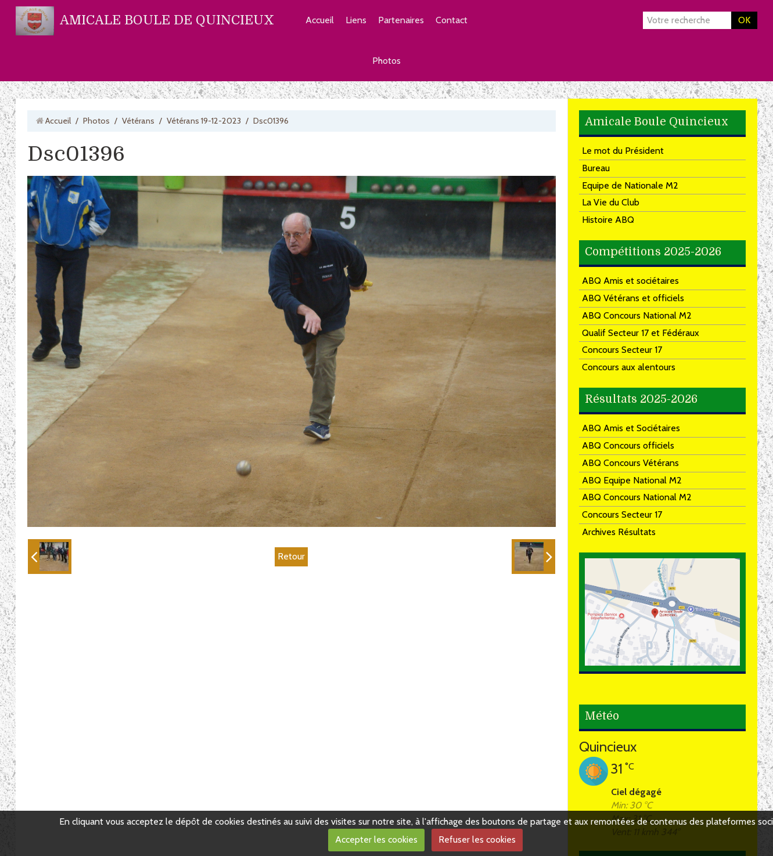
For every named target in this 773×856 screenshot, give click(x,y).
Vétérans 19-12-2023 (204, 120)
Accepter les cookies (376, 839)
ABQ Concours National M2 (637, 315)
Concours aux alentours (628, 367)
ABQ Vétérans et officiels (633, 298)
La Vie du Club (610, 202)
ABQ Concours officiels (628, 445)
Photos (386, 60)
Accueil (319, 20)
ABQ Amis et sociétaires (630, 280)
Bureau (596, 168)
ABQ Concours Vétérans (630, 462)
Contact (452, 20)
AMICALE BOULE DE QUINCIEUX (167, 20)
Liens (356, 20)
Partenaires (401, 20)
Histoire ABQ (608, 219)
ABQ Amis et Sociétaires (631, 428)
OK (744, 20)
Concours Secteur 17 (622, 349)
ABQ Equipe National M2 (632, 480)
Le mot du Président (623, 150)
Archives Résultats (619, 531)
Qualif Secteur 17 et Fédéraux (640, 332)
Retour (291, 556)
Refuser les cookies (477, 839)
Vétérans (138, 120)
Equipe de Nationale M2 (630, 185)
